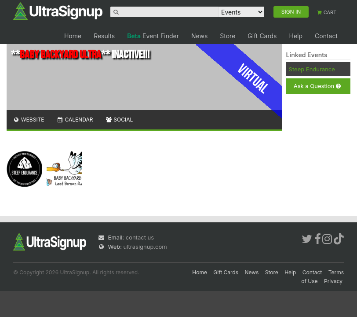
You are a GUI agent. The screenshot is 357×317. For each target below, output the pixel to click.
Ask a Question (317, 86)
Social (119, 119)
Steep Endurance (312, 69)
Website (28, 119)
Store (227, 36)
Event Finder (153, 36)
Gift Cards (262, 36)
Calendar (75, 119)
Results (104, 36)
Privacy (333, 281)
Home (72, 36)
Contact (326, 36)
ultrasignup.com (145, 246)
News (199, 36)
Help (295, 36)
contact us (140, 237)
